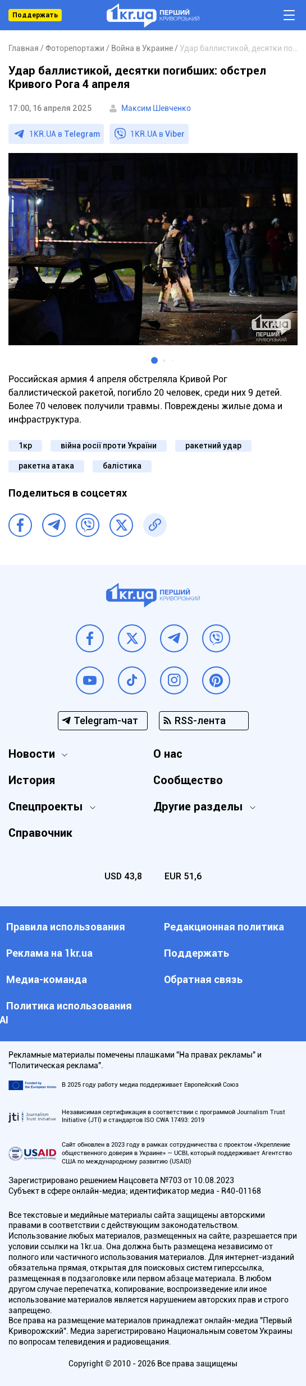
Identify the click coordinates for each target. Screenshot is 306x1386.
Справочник (40, 833)
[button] (154, 360)
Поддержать (35, 15)
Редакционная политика (224, 927)
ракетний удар (213, 445)
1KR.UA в (64, 134)
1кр (25, 445)
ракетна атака (46, 465)
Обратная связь (203, 979)
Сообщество (188, 780)
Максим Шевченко (156, 108)
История (31, 780)
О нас (167, 754)
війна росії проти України (109, 445)
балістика (122, 465)
